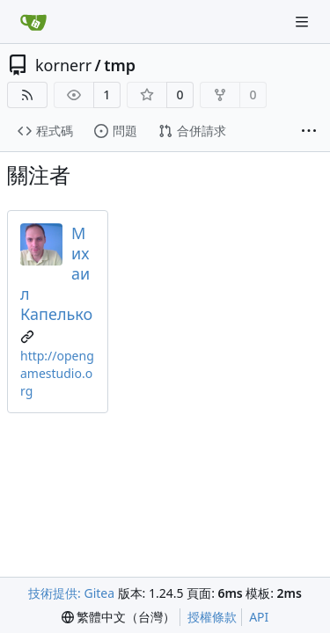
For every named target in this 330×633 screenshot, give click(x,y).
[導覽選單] (303, 21)
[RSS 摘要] (27, 95)
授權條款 (212, 616)
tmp (120, 65)
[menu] (119, 617)
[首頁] (33, 22)
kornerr (63, 65)
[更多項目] (309, 131)
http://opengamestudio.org (57, 373)
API (258, 616)
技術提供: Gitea (71, 593)
